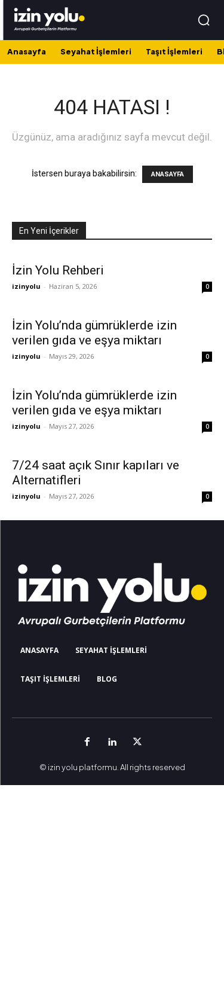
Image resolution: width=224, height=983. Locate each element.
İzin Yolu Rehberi (58, 270)
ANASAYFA (167, 174)
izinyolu (26, 286)
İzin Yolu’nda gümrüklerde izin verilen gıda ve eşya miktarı (94, 332)
